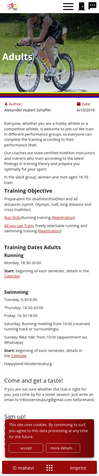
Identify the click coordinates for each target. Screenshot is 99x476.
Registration (63, 217)
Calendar (12, 276)
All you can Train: (19, 225)
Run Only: (12, 217)
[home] (13, 6)
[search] (93, 6)
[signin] (81, 6)
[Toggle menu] (68, 6)
